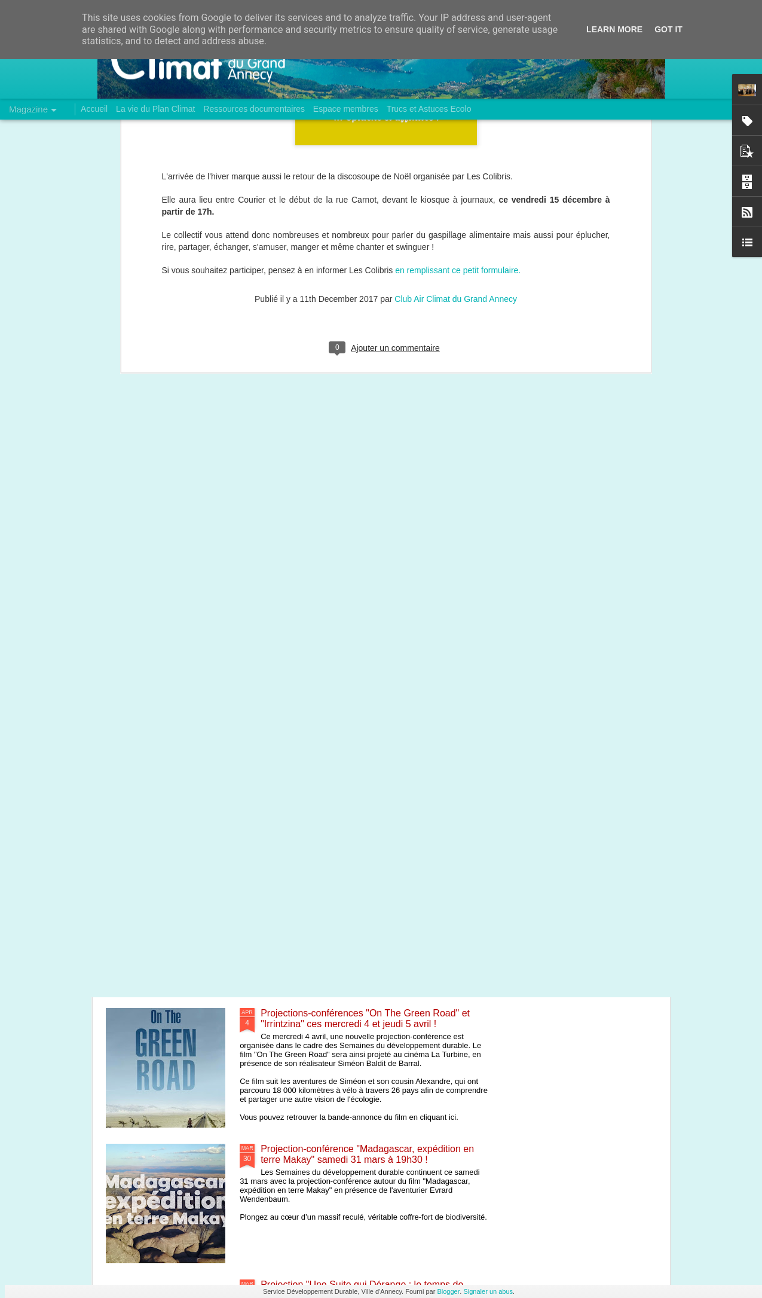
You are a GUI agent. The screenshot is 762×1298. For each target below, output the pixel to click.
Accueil (94, 109)
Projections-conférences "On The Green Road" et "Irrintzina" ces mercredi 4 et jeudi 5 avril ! (365, 1018)
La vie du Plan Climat (155, 109)
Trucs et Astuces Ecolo (429, 109)
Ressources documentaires (254, 109)
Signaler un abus (488, 1291)
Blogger (448, 1291)
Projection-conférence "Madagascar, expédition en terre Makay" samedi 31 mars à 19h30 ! (367, 1154)
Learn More (614, 29)
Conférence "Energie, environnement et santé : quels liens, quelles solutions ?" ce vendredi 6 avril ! (373, 882)
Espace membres (345, 109)
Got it (668, 29)
